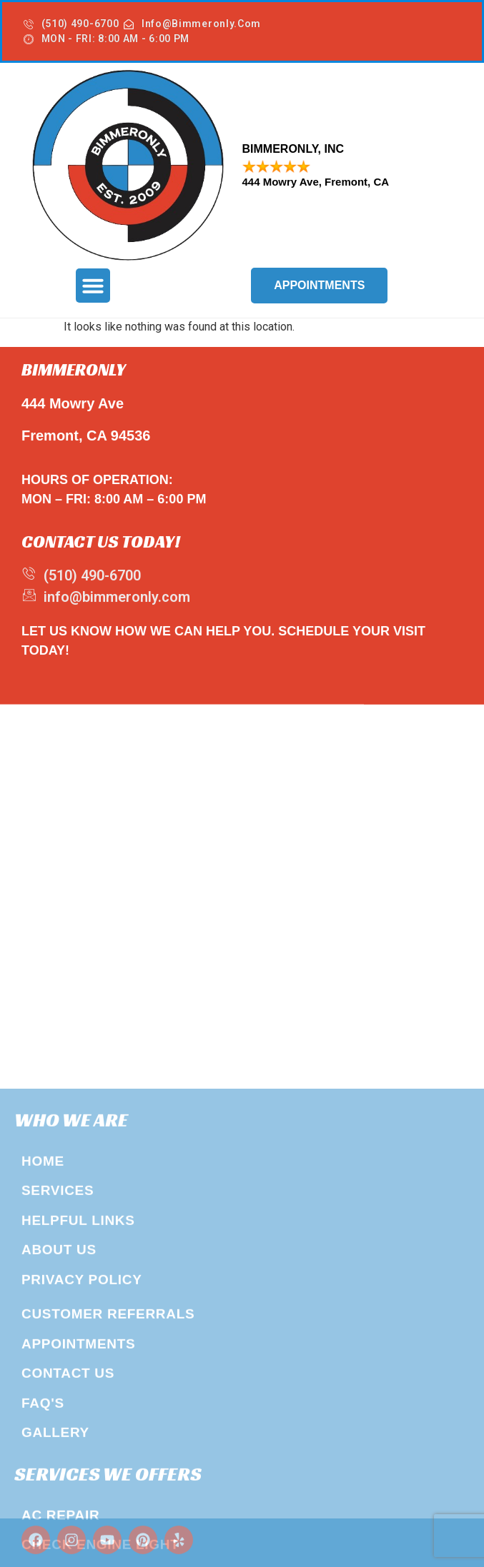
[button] (93, 285)
